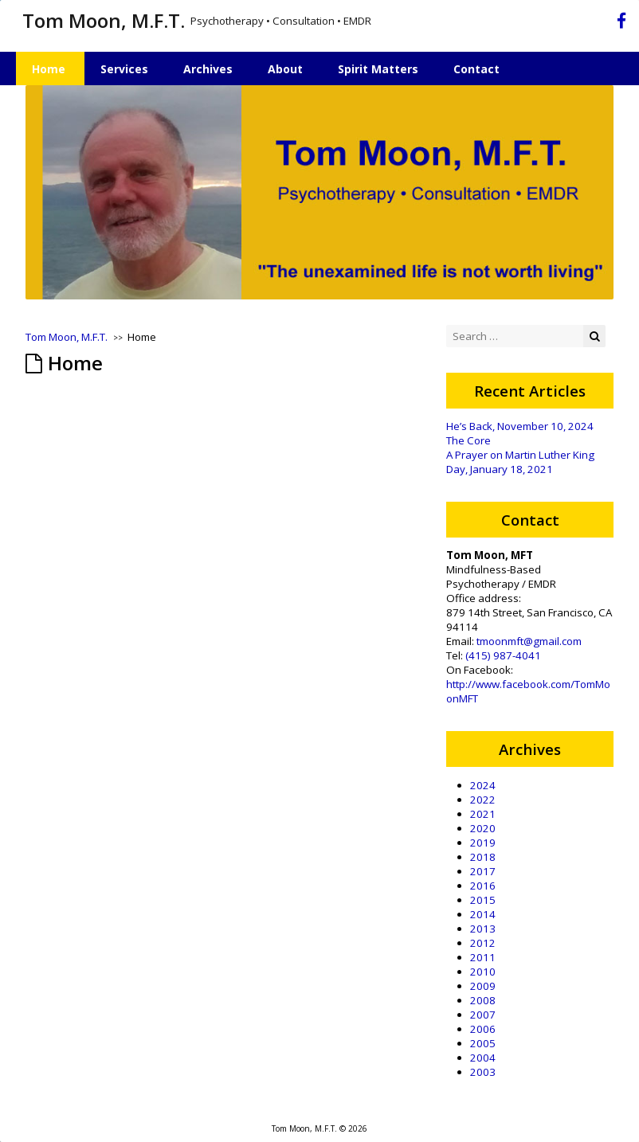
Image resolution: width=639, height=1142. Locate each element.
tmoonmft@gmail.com (529, 641)
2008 (483, 1000)
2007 (483, 1014)
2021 (483, 814)
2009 (483, 986)
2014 (483, 914)
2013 (483, 928)
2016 (483, 885)
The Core (468, 440)
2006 (483, 1029)
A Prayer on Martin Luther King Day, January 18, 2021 (520, 462)
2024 (483, 785)
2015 (483, 900)
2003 (483, 1072)
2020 (483, 828)
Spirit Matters (378, 68)
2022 (483, 799)
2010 (483, 971)
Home (48, 68)
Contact (476, 68)
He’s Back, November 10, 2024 (520, 426)
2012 (483, 943)
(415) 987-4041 (503, 655)
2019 (483, 842)
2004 (483, 1057)
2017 (483, 871)
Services (124, 68)
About (285, 68)
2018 (483, 857)
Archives (208, 68)
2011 (483, 957)
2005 (483, 1043)
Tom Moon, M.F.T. (103, 20)
